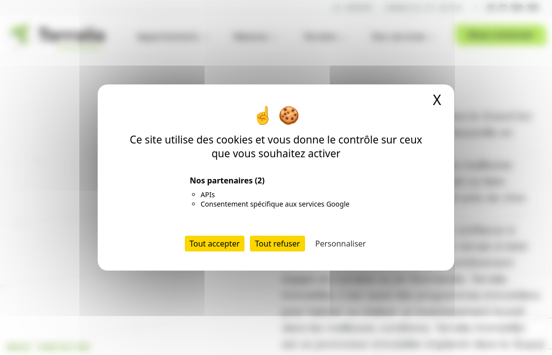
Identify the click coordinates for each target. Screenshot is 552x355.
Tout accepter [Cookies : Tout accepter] (215, 243)
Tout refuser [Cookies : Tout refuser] (277, 243)
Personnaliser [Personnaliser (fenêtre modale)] (340, 243)
